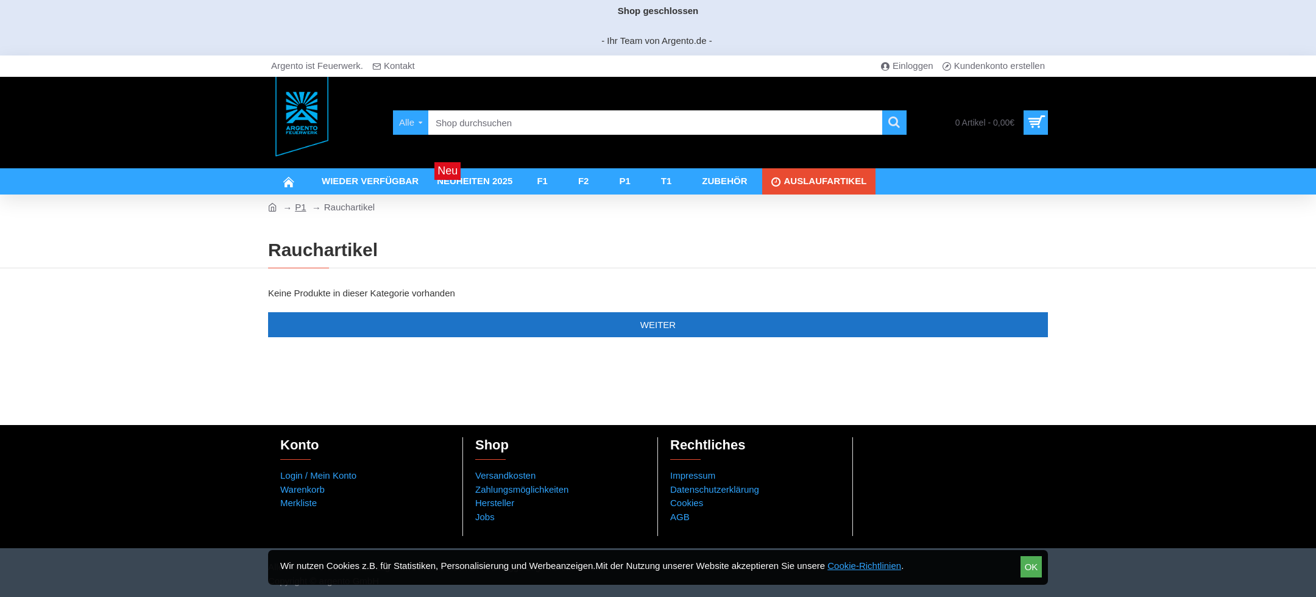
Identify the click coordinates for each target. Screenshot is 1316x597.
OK (1031, 567)
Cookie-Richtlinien (864, 565)
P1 (300, 207)
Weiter (658, 325)
